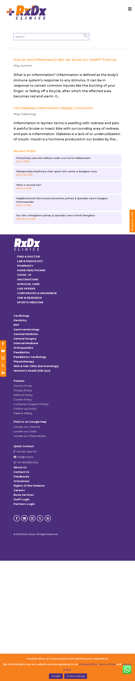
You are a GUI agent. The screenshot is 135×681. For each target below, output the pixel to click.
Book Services (24, 494)
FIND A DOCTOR (28, 256)
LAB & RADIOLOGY (30, 261)
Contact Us (21, 472)
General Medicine (26, 334)
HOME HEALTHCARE (31, 270)
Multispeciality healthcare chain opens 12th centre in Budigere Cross (56, 171)
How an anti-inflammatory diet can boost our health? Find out (65, 60)
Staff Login (21, 499)
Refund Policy (23, 395)
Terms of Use (23, 385)
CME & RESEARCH (29, 297)
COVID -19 (24, 274)
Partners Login (24, 504)
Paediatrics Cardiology (30, 357)
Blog (16, 65)
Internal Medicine (26, 343)
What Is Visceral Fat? (28, 185)
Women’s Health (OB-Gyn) (32, 370)
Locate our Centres (27, 426)
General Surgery (25, 338)
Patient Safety (23, 413)
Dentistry (20, 320)
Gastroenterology (26, 329)
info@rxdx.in (25, 457)
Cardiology (21, 315)
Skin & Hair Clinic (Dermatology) (36, 366)
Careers (19, 490)
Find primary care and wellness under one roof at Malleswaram (53, 158)
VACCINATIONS (27, 279)
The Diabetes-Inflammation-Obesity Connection (53, 108)
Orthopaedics (23, 347)
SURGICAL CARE (28, 284)
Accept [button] (55, 676)
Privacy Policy (23, 390)
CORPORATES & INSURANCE (37, 293)
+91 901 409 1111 (26, 451)
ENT (16, 324)
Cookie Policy (23, 399)
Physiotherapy (24, 361)
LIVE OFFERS (26, 288)
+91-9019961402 (27, 462)
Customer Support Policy (31, 404)
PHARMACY (25, 265)
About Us (20, 467)
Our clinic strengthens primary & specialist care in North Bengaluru (55, 215)
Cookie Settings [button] (75, 676)
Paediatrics (22, 352)
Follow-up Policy (25, 408)
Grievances (21, 481)
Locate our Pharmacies (29, 436)
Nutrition (26, 65)
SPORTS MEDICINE (30, 302)
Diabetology (28, 114)
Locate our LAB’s (25, 431)
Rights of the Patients (29, 485)
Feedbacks (21, 476)
